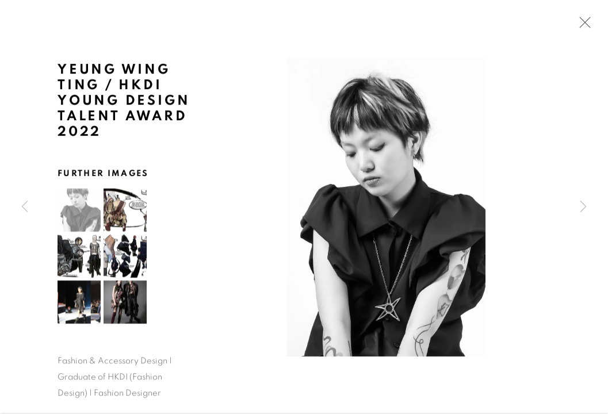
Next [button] (583, 207)
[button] (79, 211)
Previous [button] (24, 207)
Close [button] (582, 25)
